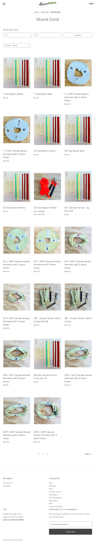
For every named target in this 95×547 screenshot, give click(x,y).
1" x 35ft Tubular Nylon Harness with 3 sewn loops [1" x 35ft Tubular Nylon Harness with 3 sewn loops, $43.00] (15, 153)
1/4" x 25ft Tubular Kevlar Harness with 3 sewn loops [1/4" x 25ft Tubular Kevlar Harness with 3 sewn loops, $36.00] (16, 321)
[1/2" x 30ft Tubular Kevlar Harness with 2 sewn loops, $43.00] (16, 240)
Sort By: (8, 45)
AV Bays (52, 486)
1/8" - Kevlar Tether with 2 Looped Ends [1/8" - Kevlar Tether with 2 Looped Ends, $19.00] (47, 320)
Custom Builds (55, 506)
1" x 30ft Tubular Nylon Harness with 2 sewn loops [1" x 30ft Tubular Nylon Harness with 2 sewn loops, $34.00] (76, 97)
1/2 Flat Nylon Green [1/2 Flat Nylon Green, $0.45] (45, 150)
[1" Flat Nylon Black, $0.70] (16, 73)
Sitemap (6, 486)
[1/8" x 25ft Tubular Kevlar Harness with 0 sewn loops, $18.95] (16, 354)
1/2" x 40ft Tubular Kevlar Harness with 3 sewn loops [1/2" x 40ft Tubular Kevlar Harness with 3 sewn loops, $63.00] (47, 264)
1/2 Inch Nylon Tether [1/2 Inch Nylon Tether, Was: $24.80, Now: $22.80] (45, 207)
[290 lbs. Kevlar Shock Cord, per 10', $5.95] (47, 354)
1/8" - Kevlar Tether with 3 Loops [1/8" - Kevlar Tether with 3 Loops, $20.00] (78, 320)
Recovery (53, 500)
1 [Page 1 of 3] (38, 454)
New (51, 483)
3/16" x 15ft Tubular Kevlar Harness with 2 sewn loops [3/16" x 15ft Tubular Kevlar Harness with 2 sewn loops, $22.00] (78, 378)
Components (55, 492)
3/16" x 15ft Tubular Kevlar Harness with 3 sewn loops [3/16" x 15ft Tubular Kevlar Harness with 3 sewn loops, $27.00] (17, 435)
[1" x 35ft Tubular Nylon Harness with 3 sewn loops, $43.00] (16, 129)
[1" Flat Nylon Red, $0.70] (47, 73)
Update (77, 35)
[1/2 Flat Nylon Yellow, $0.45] (16, 186)
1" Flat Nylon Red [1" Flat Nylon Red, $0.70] (43, 94)
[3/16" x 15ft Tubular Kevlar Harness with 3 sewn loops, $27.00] (16, 410)
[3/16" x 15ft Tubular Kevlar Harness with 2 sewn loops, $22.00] (78, 354)
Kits (51, 489)
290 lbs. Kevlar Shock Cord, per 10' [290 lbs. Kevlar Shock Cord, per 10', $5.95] (45, 377)
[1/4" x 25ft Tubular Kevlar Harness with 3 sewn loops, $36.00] (16, 297)
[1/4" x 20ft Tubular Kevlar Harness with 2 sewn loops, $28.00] (78, 240)
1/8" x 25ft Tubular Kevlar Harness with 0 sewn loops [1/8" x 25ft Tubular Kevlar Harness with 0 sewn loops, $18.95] (16, 378)
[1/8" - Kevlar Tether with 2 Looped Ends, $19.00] (47, 297)
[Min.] (17, 35)
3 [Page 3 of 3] (47, 454)
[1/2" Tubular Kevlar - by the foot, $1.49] (78, 186)
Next (88, 454)
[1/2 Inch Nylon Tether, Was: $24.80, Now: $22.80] (47, 186)
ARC (51, 503)
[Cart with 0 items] (91, 3)
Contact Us (8, 483)
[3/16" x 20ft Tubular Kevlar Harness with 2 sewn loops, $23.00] (47, 410)
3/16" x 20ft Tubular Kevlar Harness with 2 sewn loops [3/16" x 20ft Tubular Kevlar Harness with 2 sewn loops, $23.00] (45, 435)
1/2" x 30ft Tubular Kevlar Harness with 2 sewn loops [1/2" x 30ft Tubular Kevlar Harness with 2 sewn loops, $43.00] (16, 264)
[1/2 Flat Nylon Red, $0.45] (78, 129)
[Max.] (47, 35)
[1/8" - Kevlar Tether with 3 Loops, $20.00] (78, 297)
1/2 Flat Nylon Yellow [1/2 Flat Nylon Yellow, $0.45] (14, 207)
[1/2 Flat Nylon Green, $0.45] (47, 129)
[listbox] (21, 45)
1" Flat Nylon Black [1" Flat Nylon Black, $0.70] (13, 94)
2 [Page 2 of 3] (43, 454)
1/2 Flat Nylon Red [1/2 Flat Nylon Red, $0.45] (74, 150)
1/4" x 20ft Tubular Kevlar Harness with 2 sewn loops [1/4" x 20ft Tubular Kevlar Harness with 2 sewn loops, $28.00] (77, 264)
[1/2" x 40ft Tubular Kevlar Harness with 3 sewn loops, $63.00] (47, 240)
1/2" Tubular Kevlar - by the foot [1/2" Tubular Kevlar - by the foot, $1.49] (76, 209)
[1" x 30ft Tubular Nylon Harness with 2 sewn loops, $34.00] (78, 73)
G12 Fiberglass (55, 497)
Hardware (53, 495)
